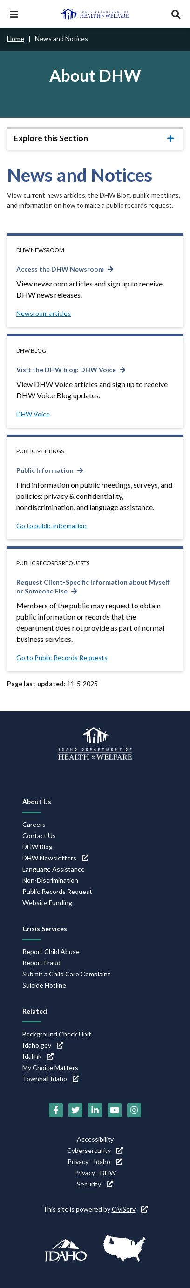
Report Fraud (41, 963)
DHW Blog (37, 847)
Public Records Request (57, 891)
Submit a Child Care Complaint (66, 974)
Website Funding (47, 902)
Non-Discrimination (50, 880)
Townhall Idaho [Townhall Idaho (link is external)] (50, 1079)
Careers (34, 824)
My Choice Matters (50, 1067)
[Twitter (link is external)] (75, 1110)
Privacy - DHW (95, 1173)
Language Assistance (53, 869)
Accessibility (95, 1139)
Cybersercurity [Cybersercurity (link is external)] (95, 1150)
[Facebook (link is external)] (56, 1110)
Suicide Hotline (44, 985)
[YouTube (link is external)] (115, 1110)
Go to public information (51, 526)
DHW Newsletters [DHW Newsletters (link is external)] (55, 858)
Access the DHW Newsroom (60, 269)
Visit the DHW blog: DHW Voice (66, 370)
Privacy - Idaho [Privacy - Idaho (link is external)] (95, 1161)
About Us (36, 801)
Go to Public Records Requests (62, 657)
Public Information (45, 470)
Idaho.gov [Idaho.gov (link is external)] (42, 1045)
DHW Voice (33, 414)
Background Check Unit (56, 1034)
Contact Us (39, 835)
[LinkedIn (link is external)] (95, 1110)
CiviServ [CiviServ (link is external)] (130, 1209)
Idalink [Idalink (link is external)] (38, 1056)
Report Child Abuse (51, 951)
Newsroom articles (43, 313)
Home (15, 38)
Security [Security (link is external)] (95, 1184)
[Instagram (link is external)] (134, 1110)
